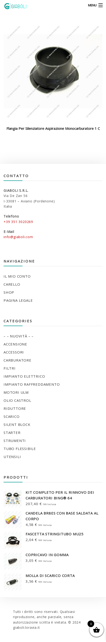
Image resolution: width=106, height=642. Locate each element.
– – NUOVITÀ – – (19, 336)
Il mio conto (17, 276)
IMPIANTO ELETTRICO (24, 376)
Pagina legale (18, 300)
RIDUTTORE (15, 408)
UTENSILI (12, 456)
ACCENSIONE (15, 344)
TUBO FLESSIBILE (20, 448)
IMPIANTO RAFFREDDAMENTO (32, 384)
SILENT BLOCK (17, 424)
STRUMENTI (15, 440)
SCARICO (12, 416)
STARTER (12, 432)
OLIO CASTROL (17, 400)
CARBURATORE (17, 360)
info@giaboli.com (18, 237)
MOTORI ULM (16, 392)
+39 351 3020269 (18, 221)
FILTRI (10, 368)
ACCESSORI (14, 352)
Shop (9, 292)
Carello (12, 284)
